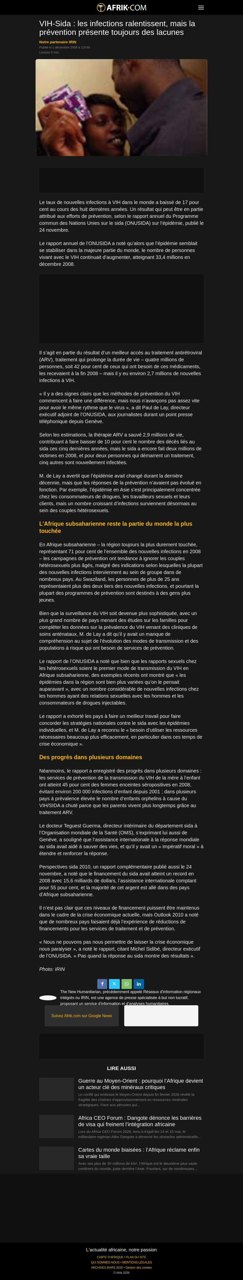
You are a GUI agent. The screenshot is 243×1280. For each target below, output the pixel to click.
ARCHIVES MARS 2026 (107, 1267)
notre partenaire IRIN (57, 42)
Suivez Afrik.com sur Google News (81, 1016)
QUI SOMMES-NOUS (105, 1262)
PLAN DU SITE (136, 1257)
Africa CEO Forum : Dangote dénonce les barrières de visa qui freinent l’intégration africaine (140, 1121)
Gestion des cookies (138, 1267)
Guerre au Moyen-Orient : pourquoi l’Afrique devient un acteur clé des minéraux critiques (140, 1084)
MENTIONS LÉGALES (137, 1262)
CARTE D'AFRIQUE (110, 1257)
